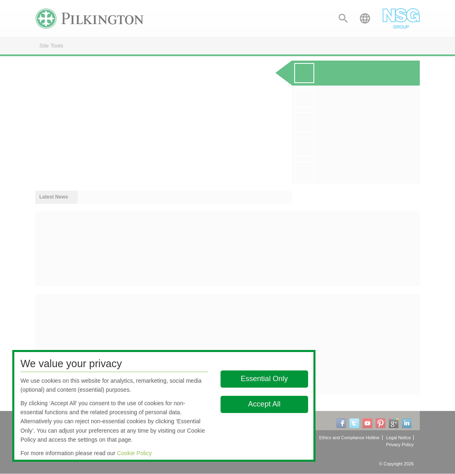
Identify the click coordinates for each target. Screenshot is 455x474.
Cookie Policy (134, 453)
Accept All (264, 404)
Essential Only (264, 379)
